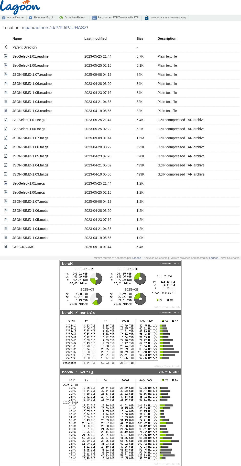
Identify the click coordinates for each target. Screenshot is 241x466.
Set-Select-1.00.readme (30, 65)
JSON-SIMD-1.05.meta (30, 220)
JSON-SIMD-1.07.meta (30, 201)
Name (17, 38)
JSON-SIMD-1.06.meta (30, 211)
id (52, 27)
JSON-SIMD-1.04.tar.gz (30, 165)
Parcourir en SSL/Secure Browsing (167, 17)
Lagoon (136, 257)
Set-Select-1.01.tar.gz (28, 120)
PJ (62, 27)
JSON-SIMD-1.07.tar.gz (30, 138)
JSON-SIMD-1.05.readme (32, 93)
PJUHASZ (76, 27)
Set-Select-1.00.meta (28, 192)
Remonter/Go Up (44, 17)
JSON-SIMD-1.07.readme (32, 74)
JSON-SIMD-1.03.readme (32, 111)
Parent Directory (24, 47)
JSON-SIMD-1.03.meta (30, 238)
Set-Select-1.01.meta (28, 183)
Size (140, 38)
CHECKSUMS (23, 247)
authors (41, 27)
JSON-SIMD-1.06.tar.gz (30, 147)
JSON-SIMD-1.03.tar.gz (30, 174)
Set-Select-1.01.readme (30, 56)
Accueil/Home (15, 17)
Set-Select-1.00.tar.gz (28, 129)
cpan (28, 27)
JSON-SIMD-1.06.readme (32, 84)
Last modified (95, 38)
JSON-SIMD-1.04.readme (32, 102)
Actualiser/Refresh (75, 17)
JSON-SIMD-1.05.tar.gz (30, 156)
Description (167, 38)
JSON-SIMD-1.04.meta (30, 229)
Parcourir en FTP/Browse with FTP (118, 17)
